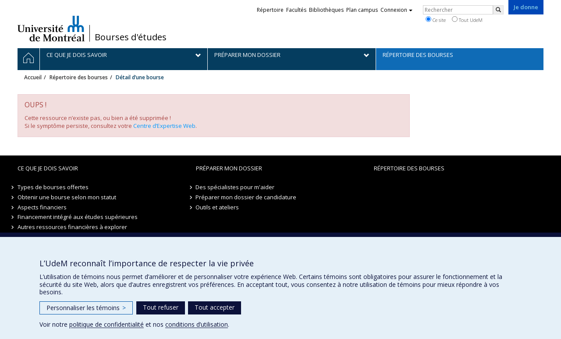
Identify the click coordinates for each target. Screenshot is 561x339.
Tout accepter (214, 307)
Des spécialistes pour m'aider (235, 187)
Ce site (436, 19)
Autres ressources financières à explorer (72, 227)
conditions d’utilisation (196, 324)
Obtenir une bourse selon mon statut (67, 197)
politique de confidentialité (106, 324)
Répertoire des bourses (79, 77)
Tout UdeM (467, 19)
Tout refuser (160, 307)
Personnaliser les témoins (86, 308)
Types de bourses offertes (53, 187)
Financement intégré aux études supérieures (78, 217)
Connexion (396, 10)
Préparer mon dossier (229, 168)
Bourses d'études (131, 37)
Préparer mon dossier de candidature (246, 197)
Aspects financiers (42, 207)
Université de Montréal (51, 28)
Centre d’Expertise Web (164, 126)
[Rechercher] (498, 9)
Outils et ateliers (217, 207)
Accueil (33, 77)
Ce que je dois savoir (48, 168)
